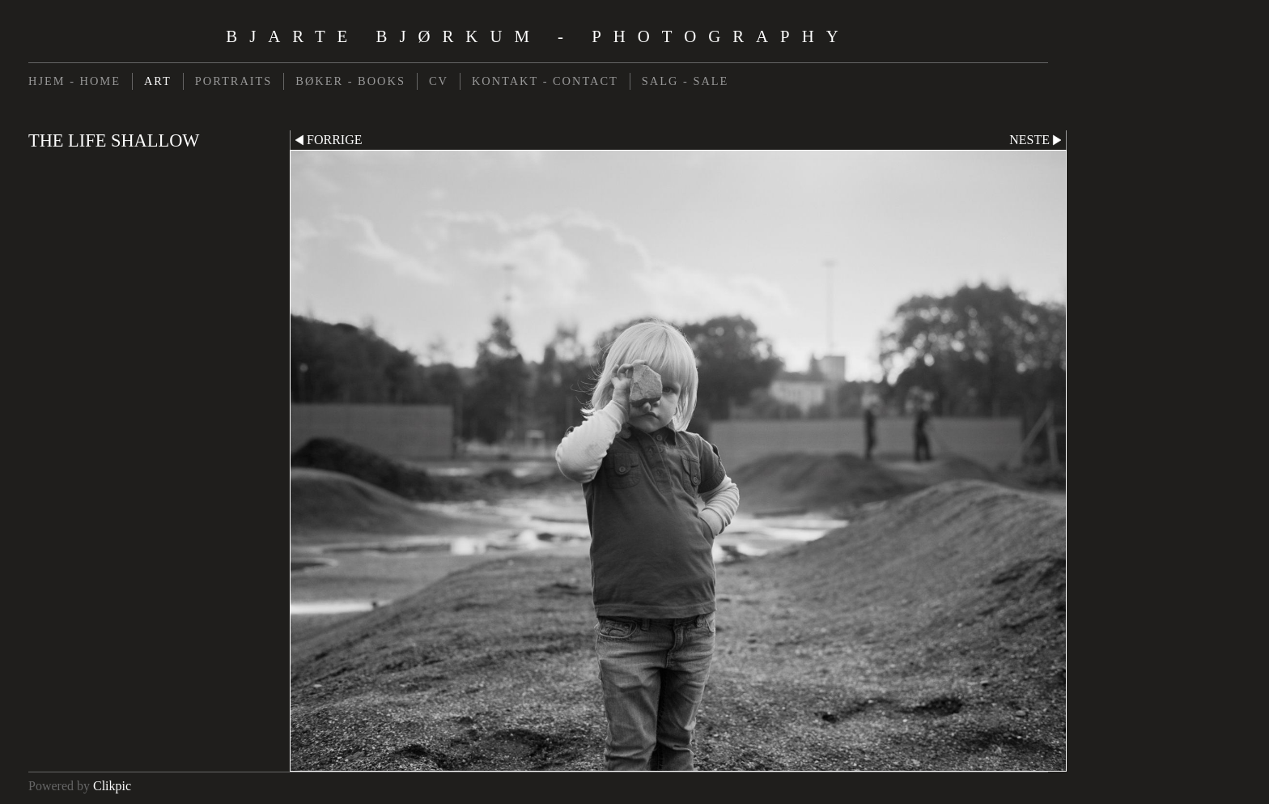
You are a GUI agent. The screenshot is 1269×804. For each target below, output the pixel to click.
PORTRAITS (234, 80)
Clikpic (112, 786)
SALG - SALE (685, 80)
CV (438, 80)
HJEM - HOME (74, 80)
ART (158, 80)
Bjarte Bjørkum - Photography (538, 36)
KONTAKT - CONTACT (545, 80)
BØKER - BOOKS (350, 80)
